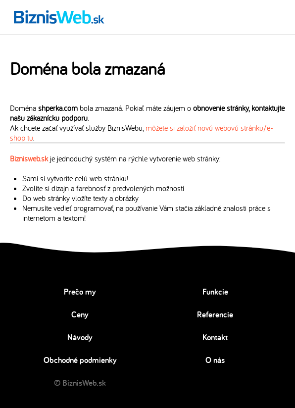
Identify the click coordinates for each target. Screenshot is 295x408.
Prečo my (80, 291)
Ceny (80, 314)
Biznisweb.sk (29, 158)
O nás (215, 360)
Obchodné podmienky (80, 360)
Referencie (215, 314)
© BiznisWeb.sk (80, 382)
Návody (80, 337)
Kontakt (215, 337)
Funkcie (215, 291)
